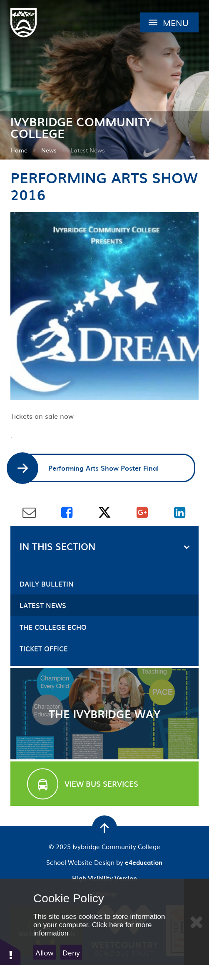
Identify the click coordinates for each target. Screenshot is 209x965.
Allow (44, 952)
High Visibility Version (104, 878)
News (49, 150)
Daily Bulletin (47, 584)
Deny (71, 952)
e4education (143, 862)
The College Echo (53, 627)
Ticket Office (44, 648)
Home (18, 150)
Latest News (87, 150)
